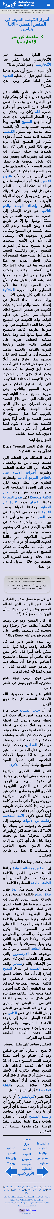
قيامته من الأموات (36, 821)
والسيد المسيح (40, 1116)
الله (37, 112)
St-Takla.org (5, 10)
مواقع (27, 1192)
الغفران (34, 502)
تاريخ (44, 1190)
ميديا (9, 1190)
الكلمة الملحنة (41, 883)
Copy (22, 1210)
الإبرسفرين (21, 954)
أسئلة (11, 1187)
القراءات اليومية (25, 1187)
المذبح (7, 968)
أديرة (23, 1190)
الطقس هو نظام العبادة (29, 868)
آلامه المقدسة (13, 816)
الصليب (35, 968)
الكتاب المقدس (46, 1187)
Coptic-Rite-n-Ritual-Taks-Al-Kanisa (41, 10)
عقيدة (49, 1190)
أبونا (14, 889)
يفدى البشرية (12, 497)
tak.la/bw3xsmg (27, 1213)
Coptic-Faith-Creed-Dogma (20, 10)
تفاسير (34, 1187)
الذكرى (14, 765)
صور (5, 1190)
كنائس (28, 1190)
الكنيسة (9, 132)
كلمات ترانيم (16, 1190)
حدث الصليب (30, 710)
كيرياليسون (27, 1096)
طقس (6, 1187)
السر (41, 517)
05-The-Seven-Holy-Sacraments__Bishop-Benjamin (28, 12)
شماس (17, 963)
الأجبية (17, 1187)
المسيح (27, 122)
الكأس (12, 1013)
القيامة (46, 512)
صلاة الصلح (43, 894)
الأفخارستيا (43, 64)
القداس (31, 745)
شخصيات (34, 1190)
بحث (38, 1187)
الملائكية (9, 290)
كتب (40, 1190)
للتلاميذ (8, 76)
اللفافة (36, 949)
